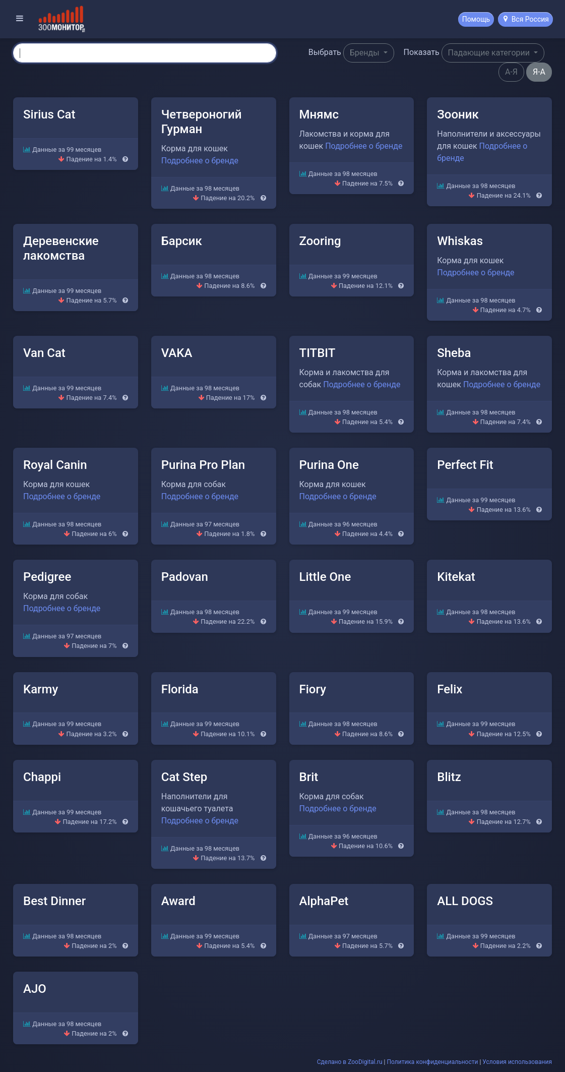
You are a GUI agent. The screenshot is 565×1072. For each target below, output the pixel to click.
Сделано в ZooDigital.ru (350, 1061)
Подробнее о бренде (199, 160)
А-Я (511, 72)
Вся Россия (526, 19)
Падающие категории (490, 52)
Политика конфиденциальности (432, 1061)
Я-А (539, 72)
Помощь (476, 19)
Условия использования (517, 1061)
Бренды (366, 52)
